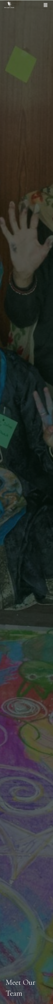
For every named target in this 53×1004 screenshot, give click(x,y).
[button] (45, 5)
